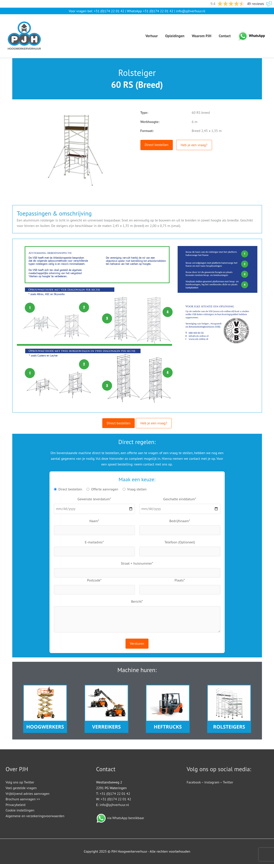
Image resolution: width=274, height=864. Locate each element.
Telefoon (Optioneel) (179, 542)
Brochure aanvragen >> (23, 799)
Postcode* (94, 580)
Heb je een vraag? (194, 145)
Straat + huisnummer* (137, 563)
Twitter (228, 782)
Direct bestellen (156, 144)
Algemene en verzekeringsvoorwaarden (35, 816)
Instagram (211, 782)
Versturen (137, 643)
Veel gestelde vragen (21, 788)
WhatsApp (257, 35)
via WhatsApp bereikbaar (125, 818)
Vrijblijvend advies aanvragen (27, 793)
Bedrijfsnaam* (179, 521)
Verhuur (151, 36)
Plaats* (180, 580)
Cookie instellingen (20, 810)
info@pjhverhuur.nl (190, 11)
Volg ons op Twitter (20, 782)
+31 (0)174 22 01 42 (109, 11)
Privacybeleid (16, 805)
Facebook (194, 782)
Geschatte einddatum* (179, 499)
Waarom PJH (201, 36)
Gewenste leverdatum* (94, 499)
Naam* (94, 521)
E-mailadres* (94, 542)
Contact (225, 36)
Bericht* (137, 601)
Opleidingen (174, 36)
